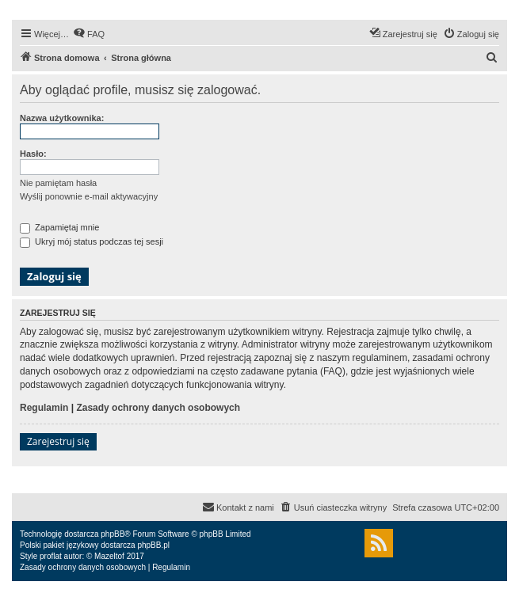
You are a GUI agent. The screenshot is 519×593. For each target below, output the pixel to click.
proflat (51, 556)
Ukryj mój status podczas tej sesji (91, 241)
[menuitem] (89, 34)
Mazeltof (109, 556)
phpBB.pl (153, 545)
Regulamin (44, 407)
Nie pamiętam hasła (58, 183)
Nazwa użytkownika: (62, 118)
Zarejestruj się (58, 441)
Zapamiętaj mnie (59, 227)
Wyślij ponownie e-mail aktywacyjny (89, 196)
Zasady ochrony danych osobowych (158, 407)
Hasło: (33, 153)
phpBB (112, 534)
